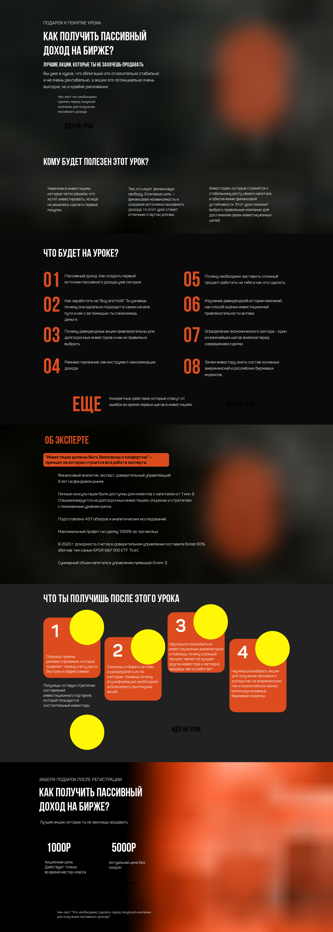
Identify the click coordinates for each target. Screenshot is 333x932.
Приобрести (128, 884)
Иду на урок (79, 126)
